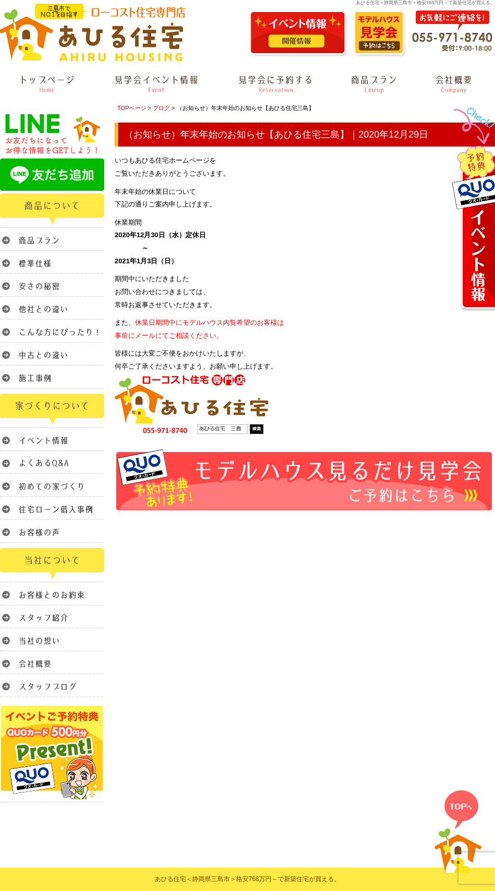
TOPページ (131, 108)
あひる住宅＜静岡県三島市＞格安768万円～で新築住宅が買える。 (247, 879)
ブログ (161, 108)
